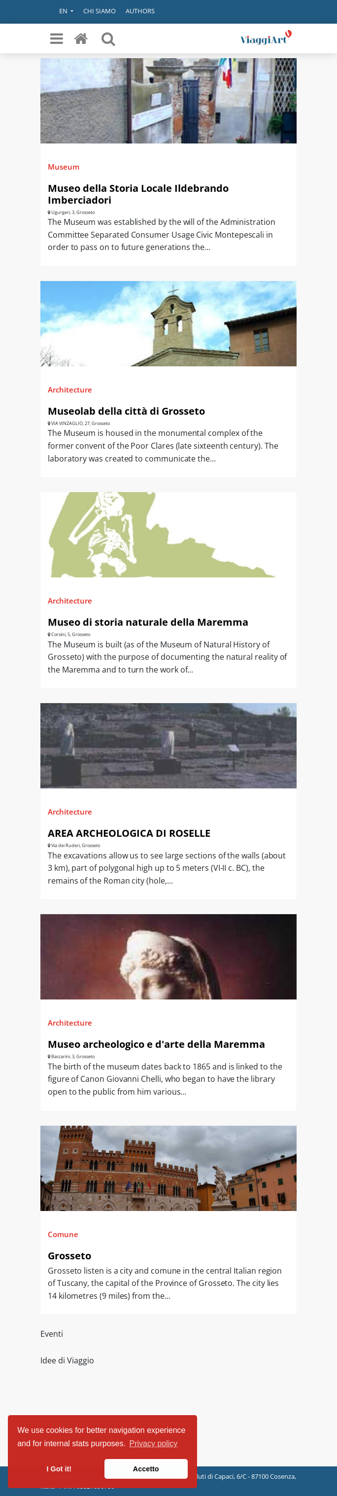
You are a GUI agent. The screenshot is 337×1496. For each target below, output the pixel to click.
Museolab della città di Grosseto (126, 411)
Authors (140, 10)
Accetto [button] (146, 1469)
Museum (63, 167)
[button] (59, 12)
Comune (63, 1234)
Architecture (70, 389)
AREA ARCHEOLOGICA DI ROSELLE (129, 833)
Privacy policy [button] (154, 1443)
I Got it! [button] (59, 1469)
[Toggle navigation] (56, 38)
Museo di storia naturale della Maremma (148, 622)
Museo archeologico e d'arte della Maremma (156, 1044)
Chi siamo (99, 10)
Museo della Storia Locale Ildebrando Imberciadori (138, 194)
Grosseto (69, 1255)
